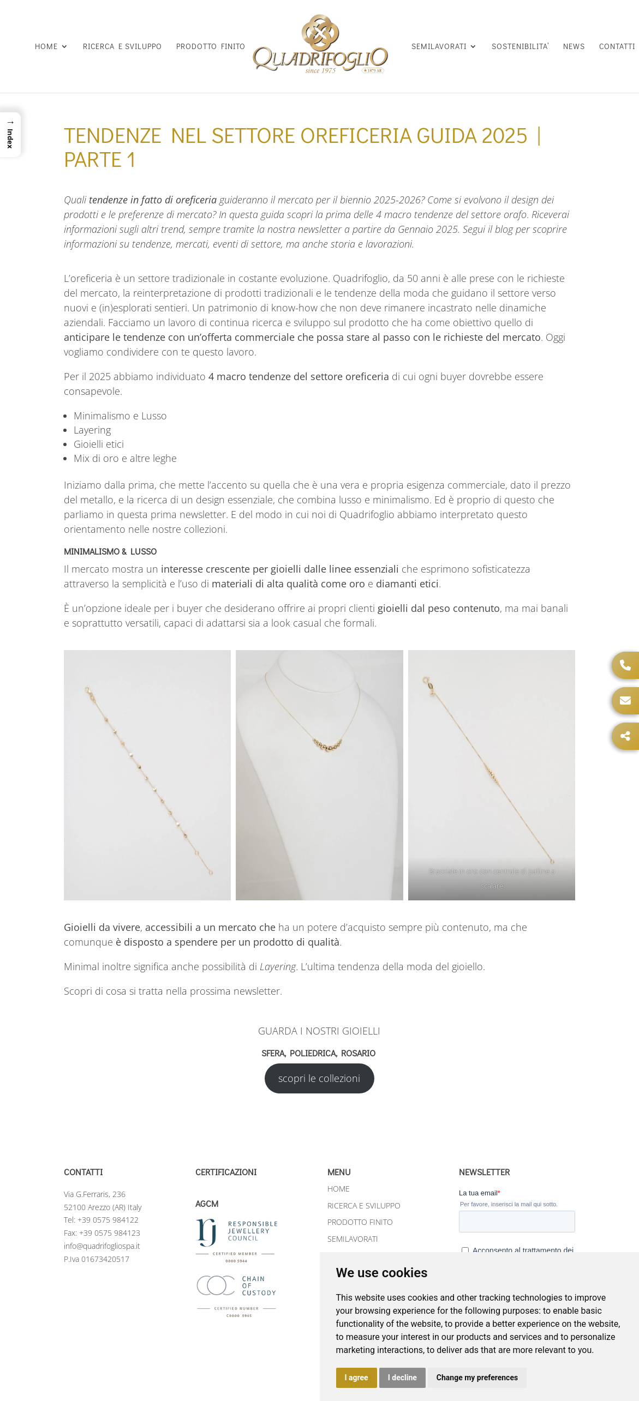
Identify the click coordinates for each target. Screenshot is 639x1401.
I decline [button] (402, 1377)
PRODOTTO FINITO (211, 47)
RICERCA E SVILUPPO (122, 47)
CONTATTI (617, 47)
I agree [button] (356, 1377)
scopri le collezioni (319, 1067)
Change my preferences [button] (477, 1377)
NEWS (574, 47)
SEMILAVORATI (439, 47)
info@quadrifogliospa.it (102, 1235)
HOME (46, 47)
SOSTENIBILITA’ (520, 47)
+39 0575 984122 (108, 1209)
